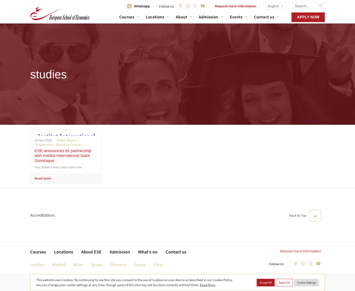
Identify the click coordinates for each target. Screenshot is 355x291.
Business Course (68, 144)
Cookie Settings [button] (306, 283)
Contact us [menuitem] (176, 252)
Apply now (308, 17)
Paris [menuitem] (158, 264)
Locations (157, 17)
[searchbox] (309, 6)
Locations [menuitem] (63, 252)
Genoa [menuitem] (140, 264)
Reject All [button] (284, 283)
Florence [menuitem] (118, 264)
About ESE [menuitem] (91, 252)
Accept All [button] (266, 283)
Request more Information (235, 6)
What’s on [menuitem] (147, 252)
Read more (43, 178)
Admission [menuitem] (120, 252)
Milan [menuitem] (78, 264)
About (184, 17)
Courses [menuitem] (38, 252)
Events (238, 17)
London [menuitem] (37, 264)
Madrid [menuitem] (58, 264)
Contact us (266, 17)
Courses (129, 17)
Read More (207, 285)
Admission (211, 17)
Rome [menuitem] (97, 264)
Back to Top (305, 215)
